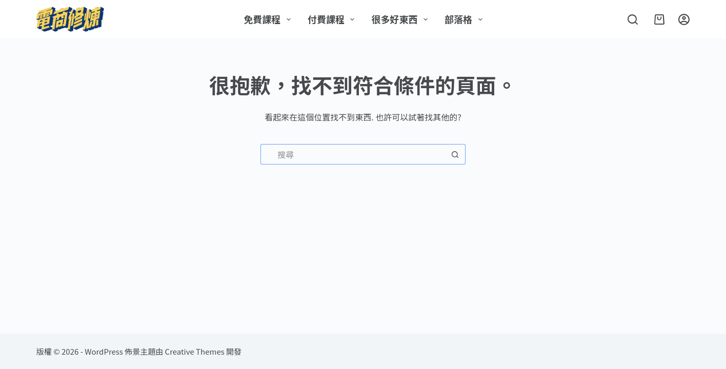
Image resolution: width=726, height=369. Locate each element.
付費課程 (333, 19)
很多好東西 (401, 19)
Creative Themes (195, 351)
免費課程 (269, 19)
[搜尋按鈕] (455, 154)
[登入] (684, 19)
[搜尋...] (352, 154)
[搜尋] (633, 19)
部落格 (466, 19)
